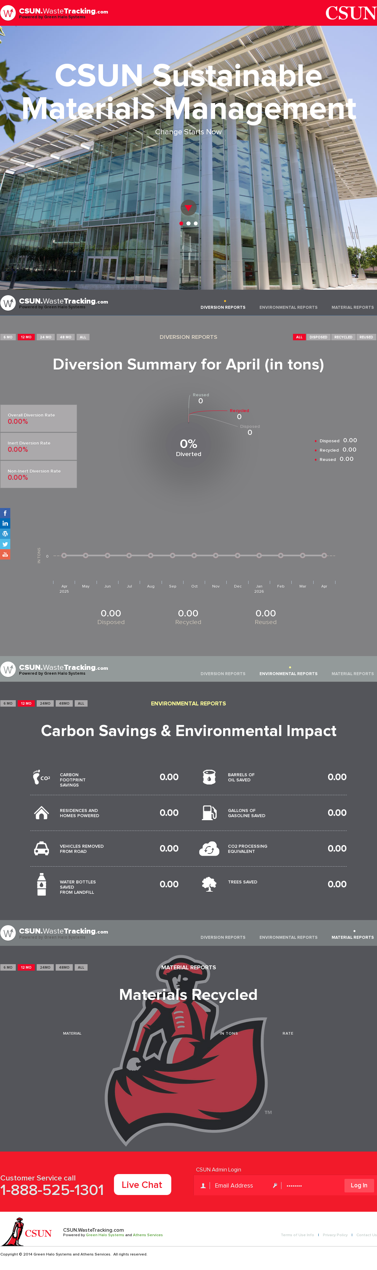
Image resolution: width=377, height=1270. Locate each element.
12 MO (26, 337)
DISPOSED (318, 337)
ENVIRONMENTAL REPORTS (288, 308)
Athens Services (148, 1235)
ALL (83, 337)
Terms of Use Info (297, 1235)
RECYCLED (344, 337)
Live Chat (142, 1185)
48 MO (65, 337)
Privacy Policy (335, 1235)
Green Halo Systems (105, 1235)
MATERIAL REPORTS (353, 308)
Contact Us (366, 1235)
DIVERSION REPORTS (223, 308)
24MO (45, 703)
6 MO (8, 337)
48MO (64, 703)
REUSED (366, 337)
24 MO (46, 337)
